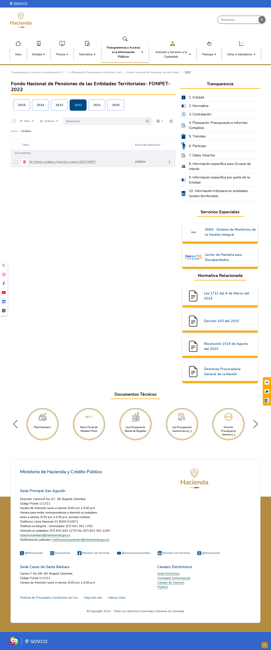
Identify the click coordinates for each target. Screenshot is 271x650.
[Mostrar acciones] (169, 162)
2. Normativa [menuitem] (198, 106)
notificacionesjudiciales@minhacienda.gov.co (80, 540)
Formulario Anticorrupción (173, 578)
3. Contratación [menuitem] (200, 114)
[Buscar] (238, 20)
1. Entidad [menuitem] (196, 97)
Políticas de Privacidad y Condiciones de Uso (49, 598)
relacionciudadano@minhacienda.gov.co (45, 535)
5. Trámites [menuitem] (197, 136)
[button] (255, 424)
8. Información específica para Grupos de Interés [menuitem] (220, 166)
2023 (59, 105)
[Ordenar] (49, 121)
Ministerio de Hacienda (94, 553)
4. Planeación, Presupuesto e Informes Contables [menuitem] (218, 125)
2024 (40, 105)
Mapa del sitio (93, 598)
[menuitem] (18, 54)
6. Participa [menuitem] (197, 146)
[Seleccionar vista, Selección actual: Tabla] (160, 121)
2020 (116, 105)
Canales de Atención (170, 583)
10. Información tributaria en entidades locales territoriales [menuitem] (218, 193)
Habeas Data (116, 598)
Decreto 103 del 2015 (221, 321)
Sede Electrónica (168, 574)
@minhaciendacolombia (133, 553)
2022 (78, 105)
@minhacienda (208, 553)
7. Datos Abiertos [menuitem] (202, 155)
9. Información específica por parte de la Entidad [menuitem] (219, 180)
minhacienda (60, 553)
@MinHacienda (31, 553)
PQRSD (162, 587)
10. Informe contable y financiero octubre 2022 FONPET (62, 162)
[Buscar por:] (103, 121)
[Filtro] (27, 121)
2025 (21, 105)
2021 (97, 105)
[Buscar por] (148, 121)
